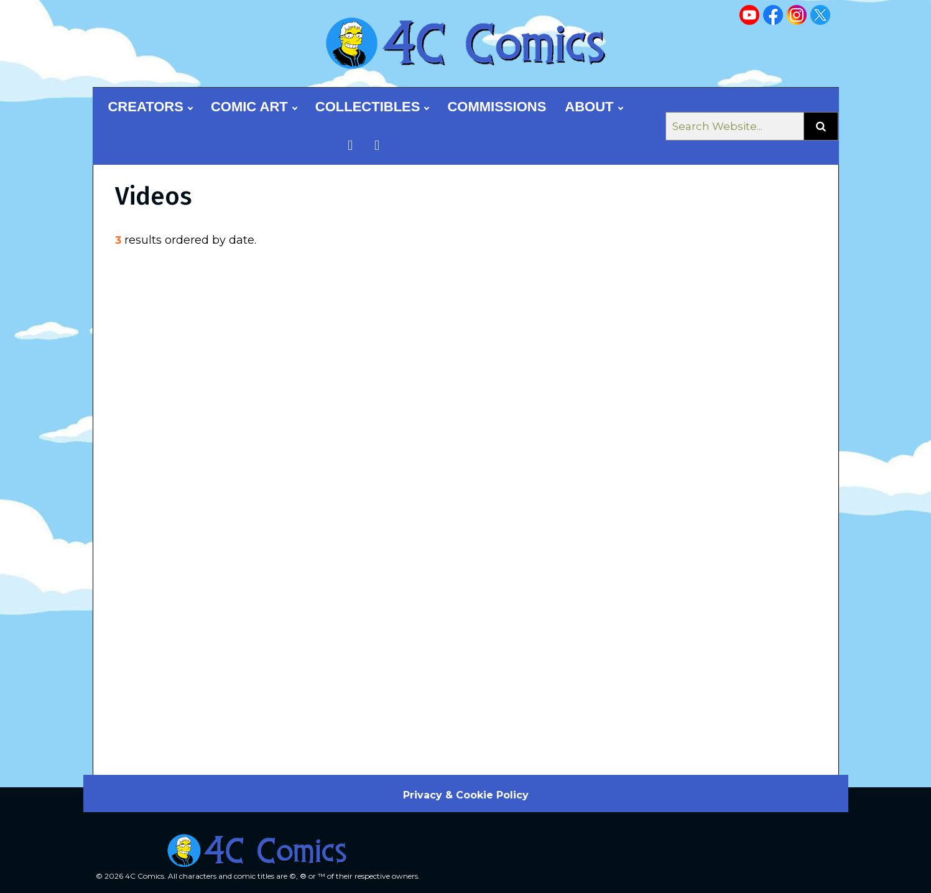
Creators (150, 107)
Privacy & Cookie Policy (466, 795)
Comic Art (254, 107)
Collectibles (372, 107)
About (593, 107)
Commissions (496, 106)
